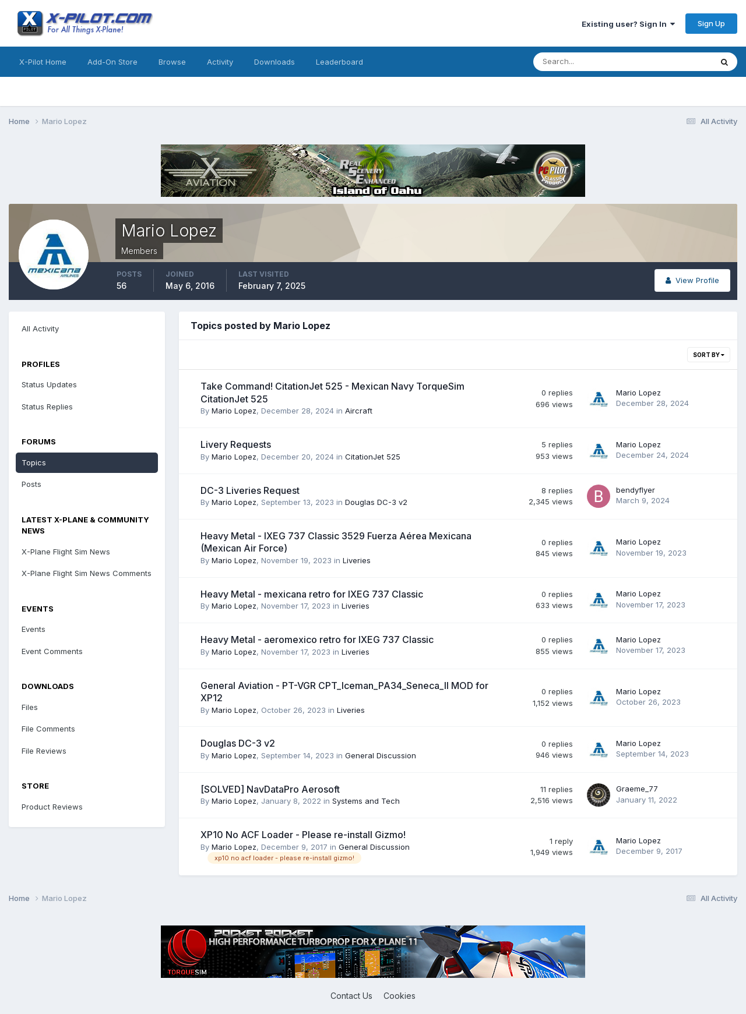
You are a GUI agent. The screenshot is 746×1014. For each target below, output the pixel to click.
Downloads (274, 61)
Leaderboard (339, 61)
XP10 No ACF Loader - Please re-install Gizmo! (303, 834)
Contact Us (351, 996)
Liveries (357, 560)
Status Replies (47, 406)
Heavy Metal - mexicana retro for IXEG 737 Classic (311, 594)
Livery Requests (235, 444)
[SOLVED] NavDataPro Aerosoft (270, 789)
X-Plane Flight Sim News (66, 551)
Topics (34, 462)
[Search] (584, 61)
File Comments (48, 728)
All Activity (40, 328)
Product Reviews (52, 806)
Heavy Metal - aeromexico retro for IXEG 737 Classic (317, 639)
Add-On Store (112, 61)
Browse (172, 61)
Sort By (708, 354)
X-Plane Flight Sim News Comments (87, 573)
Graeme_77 (637, 788)
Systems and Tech (366, 800)
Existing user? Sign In (628, 24)
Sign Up (711, 23)
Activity (220, 61)
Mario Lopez (234, 410)
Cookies (399, 996)
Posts (31, 484)
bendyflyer (635, 489)
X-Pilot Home (42, 61)
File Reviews (44, 750)
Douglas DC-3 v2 (376, 502)
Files (30, 707)
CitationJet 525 (372, 456)
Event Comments (52, 651)
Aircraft (358, 410)
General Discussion (380, 755)
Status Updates (49, 384)
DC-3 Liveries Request (250, 490)
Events (33, 629)
